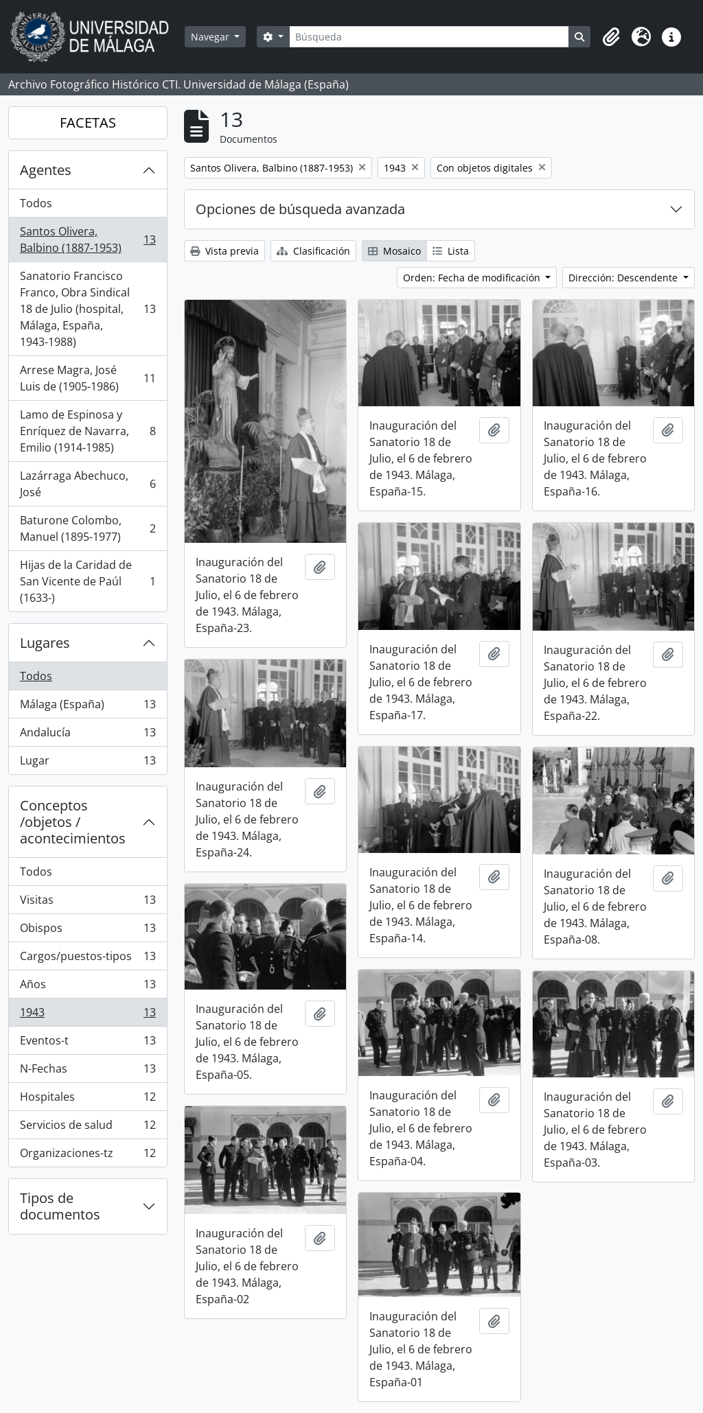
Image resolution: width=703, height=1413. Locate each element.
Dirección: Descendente (624, 277)
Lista (451, 250)
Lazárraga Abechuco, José (87, 484)
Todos (36, 203)
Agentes (45, 170)
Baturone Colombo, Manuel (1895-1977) (87, 528)
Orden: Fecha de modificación (473, 277)
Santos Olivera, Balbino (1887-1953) (87, 239)
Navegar (211, 36)
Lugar (87, 763)
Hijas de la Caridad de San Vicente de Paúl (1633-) (87, 581)
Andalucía (87, 735)
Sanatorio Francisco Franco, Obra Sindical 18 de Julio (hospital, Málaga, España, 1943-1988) (87, 308)
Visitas (87, 902)
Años (87, 987)
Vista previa (224, 250)
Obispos (87, 931)
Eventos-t (87, 1043)
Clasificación (313, 250)
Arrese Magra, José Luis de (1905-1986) (87, 378)
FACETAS (88, 122)
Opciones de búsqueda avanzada (300, 209)
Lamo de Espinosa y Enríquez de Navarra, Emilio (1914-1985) (87, 431)
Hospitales (87, 1099)
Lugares (45, 642)
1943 (87, 1015)
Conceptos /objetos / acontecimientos (73, 822)
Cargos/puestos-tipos (87, 959)
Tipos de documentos (60, 1206)
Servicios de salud (87, 1128)
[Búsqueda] (429, 36)
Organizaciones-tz (87, 1156)
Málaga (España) (87, 707)
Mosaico (394, 250)
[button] (611, 37)
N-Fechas (87, 1071)
